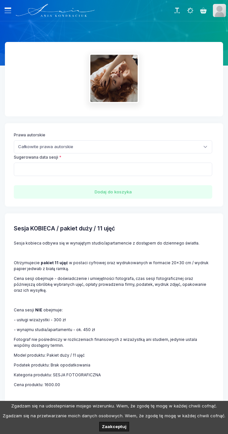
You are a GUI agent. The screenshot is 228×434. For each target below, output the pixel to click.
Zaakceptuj (114, 426)
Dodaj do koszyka (113, 191)
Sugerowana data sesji (36, 157)
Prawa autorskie (29, 134)
